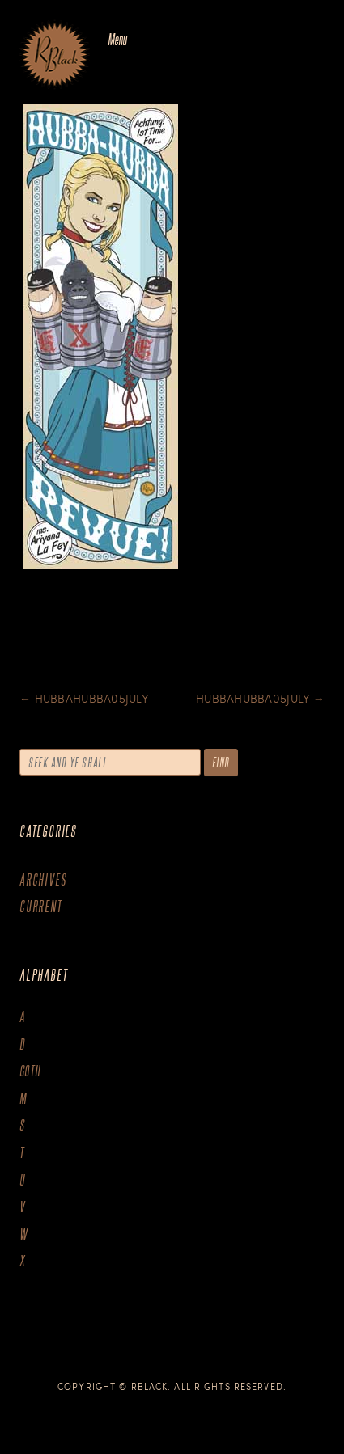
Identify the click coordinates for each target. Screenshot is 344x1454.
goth (30, 1071)
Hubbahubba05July (84, 698)
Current (40, 906)
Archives (42, 879)
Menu (117, 39)
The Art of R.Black (54, 55)
